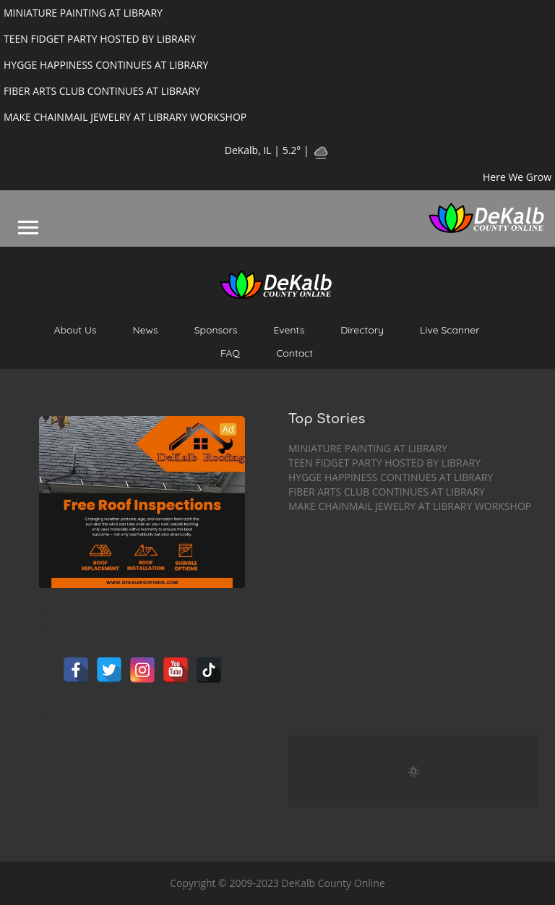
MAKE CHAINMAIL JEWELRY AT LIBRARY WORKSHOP (409, 506)
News (145, 329)
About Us (74, 329)
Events (289, 329)
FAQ (230, 353)
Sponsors (216, 329)
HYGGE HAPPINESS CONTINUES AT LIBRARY (390, 477)
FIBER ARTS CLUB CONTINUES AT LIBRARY (386, 491)
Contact (294, 353)
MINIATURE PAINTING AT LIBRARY (367, 448)
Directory (362, 329)
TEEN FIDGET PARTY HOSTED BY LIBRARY (384, 463)
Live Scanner (450, 329)
